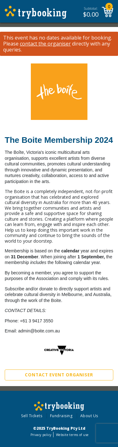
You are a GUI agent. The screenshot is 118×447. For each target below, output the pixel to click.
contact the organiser (45, 44)
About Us (89, 415)
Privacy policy (41, 435)
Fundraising (61, 415)
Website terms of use (72, 435)
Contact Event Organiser (59, 375)
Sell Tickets (31, 415)
